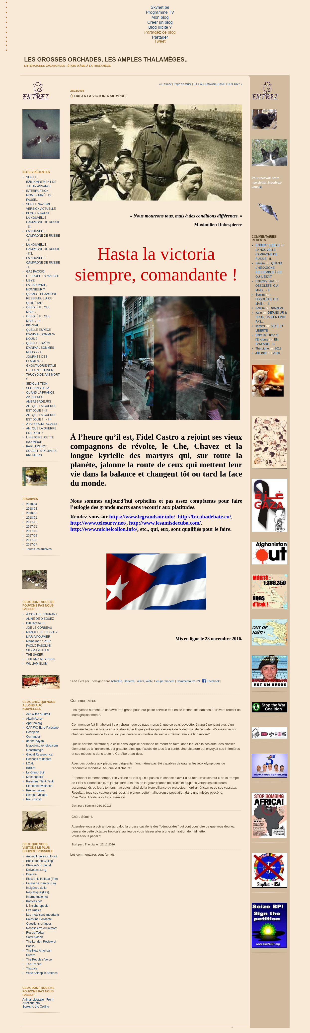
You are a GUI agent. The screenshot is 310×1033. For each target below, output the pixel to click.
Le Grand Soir (35, 772)
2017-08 (31, 540)
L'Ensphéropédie (37, 905)
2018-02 (31, 513)
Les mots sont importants (43, 914)
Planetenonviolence (39, 786)
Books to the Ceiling (39, 861)
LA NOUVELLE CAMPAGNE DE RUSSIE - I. (43, 262)
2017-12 (31, 522)
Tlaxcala (31, 968)
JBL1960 (261, 353)
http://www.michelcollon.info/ (103, 529)
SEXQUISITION (36, 383)
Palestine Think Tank (40, 781)
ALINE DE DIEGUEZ (40, 618)
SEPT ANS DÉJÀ (37, 388)
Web (149, 681)
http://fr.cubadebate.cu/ (204, 517)
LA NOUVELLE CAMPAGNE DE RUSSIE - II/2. (43, 249)
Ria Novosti (33, 799)
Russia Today (35, 932)
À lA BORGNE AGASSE (42, 424)
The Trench (33, 964)
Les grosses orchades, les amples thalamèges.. (106, 59)
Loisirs (140, 681)
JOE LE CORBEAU (39, 627)
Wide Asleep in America (42, 973)
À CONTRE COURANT (41, 614)
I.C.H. (30, 763)
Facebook (211, 681)
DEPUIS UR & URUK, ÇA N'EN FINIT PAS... (271, 317)
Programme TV (160, 12)
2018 (278, 348)
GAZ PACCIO (35, 271)
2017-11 (31, 526)
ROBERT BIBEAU (267, 245)
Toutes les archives (39, 549)
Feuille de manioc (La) (41, 883)
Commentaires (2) (188, 681)
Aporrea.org (34, 723)
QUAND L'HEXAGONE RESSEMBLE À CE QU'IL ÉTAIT (41, 298)
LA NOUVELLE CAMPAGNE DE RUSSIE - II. (43, 235)
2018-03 (31, 508)
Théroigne (262, 348)
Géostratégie (34, 750)
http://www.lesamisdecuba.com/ (165, 523)
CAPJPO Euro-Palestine (42, 727)
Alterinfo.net (34, 718)
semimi (260, 326)
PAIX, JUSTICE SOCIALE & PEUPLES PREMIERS (41, 451)
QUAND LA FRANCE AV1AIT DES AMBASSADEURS (40, 397)
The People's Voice (39, 959)
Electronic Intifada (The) (42, 879)
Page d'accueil (182, 83)
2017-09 (31, 535)
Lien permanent (164, 681)
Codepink (32, 732)
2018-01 (31, 517)
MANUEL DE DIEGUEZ (42, 632)
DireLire (31, 874)
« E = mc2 (165, 83)
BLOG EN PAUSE (38, 213)
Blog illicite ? (159, 27)
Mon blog (159, 17)
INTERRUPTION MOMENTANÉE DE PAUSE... (39, 195)
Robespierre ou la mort (41, 928)
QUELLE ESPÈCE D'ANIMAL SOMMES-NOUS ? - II (40, 348)
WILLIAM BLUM (37, 663)
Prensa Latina (35, 790)
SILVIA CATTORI (37, 650)
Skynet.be (160, 7)
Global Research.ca (39, 754)
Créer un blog (160, 22)
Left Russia (33, 910)
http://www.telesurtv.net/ (98, 523)
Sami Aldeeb (34, 937)
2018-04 (31, 504)
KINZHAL (32, 325)
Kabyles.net (34, 901)
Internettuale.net (37, 896)
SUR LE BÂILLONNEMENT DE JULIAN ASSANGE (41, 182)
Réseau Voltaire (36, 795)
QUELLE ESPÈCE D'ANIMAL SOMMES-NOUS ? (40, 334)
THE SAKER (34, 654)
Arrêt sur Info (31, 1003)
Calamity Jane (264, 281)
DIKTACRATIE (36, 623)
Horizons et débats (38, 759)
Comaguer (33, 736)
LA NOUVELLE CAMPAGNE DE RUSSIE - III (43, 222)
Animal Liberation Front (41, 856)
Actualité (116, 681)
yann (258, 312)
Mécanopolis (34, 777)
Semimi (260, 263)
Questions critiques (39, 923)
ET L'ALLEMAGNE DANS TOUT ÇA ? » (218, 83)
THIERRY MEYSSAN (40, 659)
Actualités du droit (38, 714)
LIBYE (30, 280)
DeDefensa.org (36, 870)
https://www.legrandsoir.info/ (142, 517)
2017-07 (31, 544)
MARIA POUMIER (38, 636)
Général (129, 681)
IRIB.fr (30, 768)
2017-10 (31, 531)
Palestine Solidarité (39, 919)
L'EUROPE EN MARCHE (43, 276)
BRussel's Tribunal (38, 865)
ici (260, 187)
